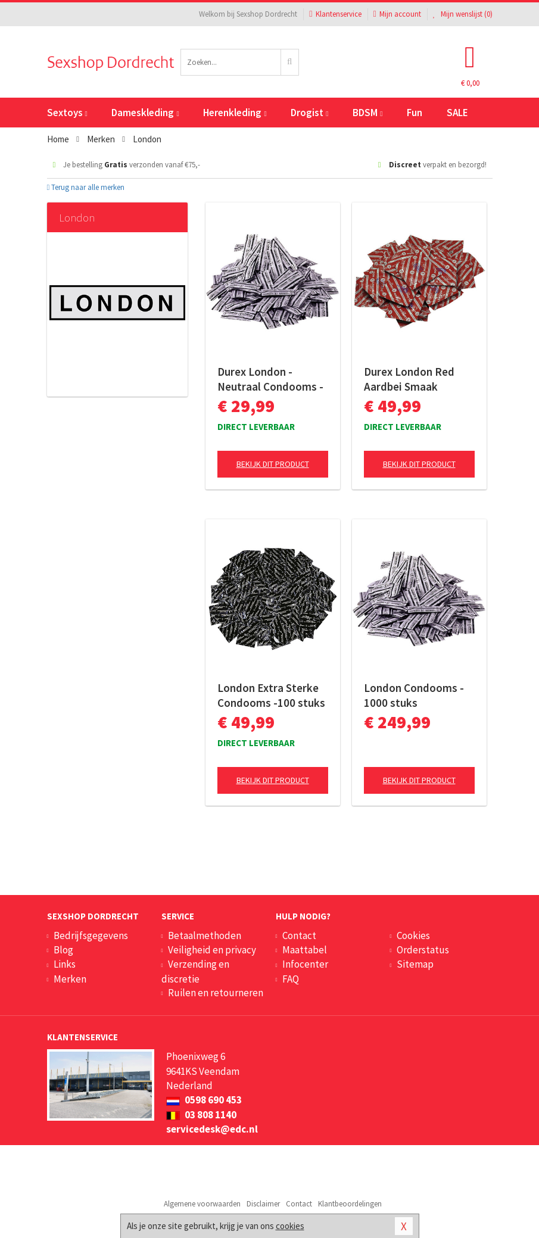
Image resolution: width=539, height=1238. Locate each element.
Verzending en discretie (195, 971)
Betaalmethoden (204, 935)
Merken (70, 979)
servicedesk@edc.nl (212, 1129)
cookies (290, 1225)
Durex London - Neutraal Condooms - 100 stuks (270, 379)
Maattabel (304, 949)
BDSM (367, 112)
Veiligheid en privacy (212, 949)
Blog (63, 949)
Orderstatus (423, 949)
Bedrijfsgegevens (91, 935)
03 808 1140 (201, 1114)
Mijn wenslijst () (463, 14)
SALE (457, 112)
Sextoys (67, 112)
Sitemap (415, 964)
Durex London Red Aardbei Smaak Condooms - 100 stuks (419, 379)
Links (65, 964)
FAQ (290, 979)
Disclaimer (263, 1204)
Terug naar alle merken (86, 187)
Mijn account (397, 14)
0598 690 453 (204, 1099)
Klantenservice (335, 14)
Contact (299, 935)
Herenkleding (234, 112)
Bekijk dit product (272, 464)
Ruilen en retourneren (215, 992)
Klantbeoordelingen (350, 1204)
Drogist (309, 112)
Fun (414, 112)
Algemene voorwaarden (202, 1204)
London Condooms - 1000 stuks (414, 695)
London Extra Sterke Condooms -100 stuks (271, 695)
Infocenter (305, 964)
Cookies (413, 935)
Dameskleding (145, 112)
